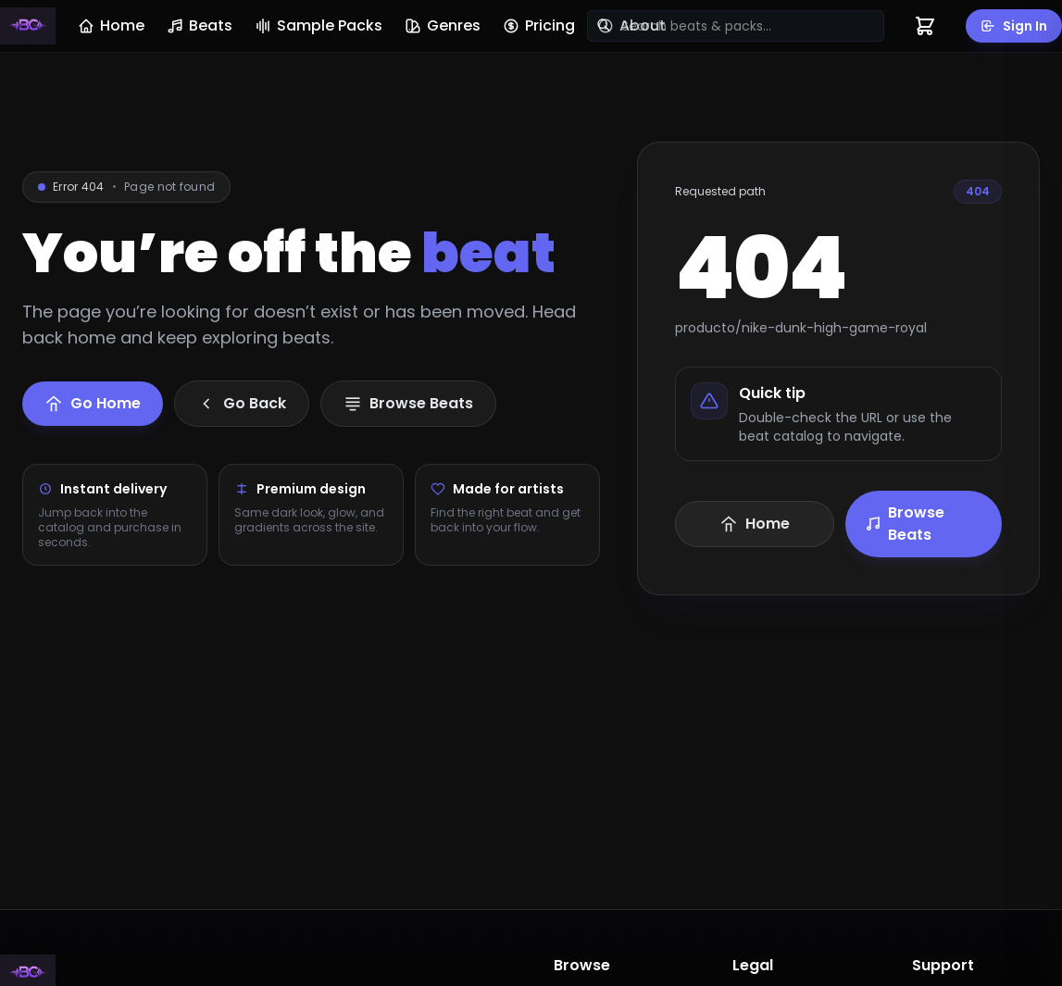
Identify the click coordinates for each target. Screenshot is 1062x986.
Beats (199, 25)
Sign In (1014, 26)
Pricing (539, 25)
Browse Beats (904, 523)
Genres (443, 25)
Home (111, 25)
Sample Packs (318, 25)
